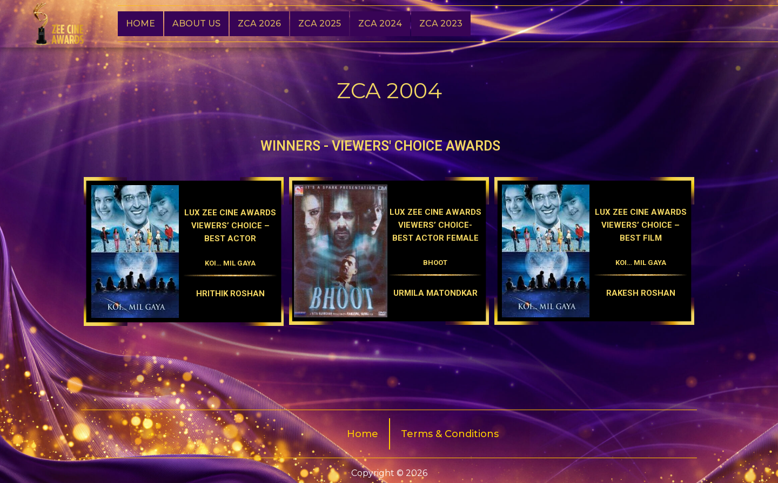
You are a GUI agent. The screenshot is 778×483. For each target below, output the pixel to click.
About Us (196, 23)
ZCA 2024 (380, 23)
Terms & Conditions (450, 434)
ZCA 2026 (259, 23)
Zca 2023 (440, 23)
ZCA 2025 (319, 23)
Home (140, 23)
